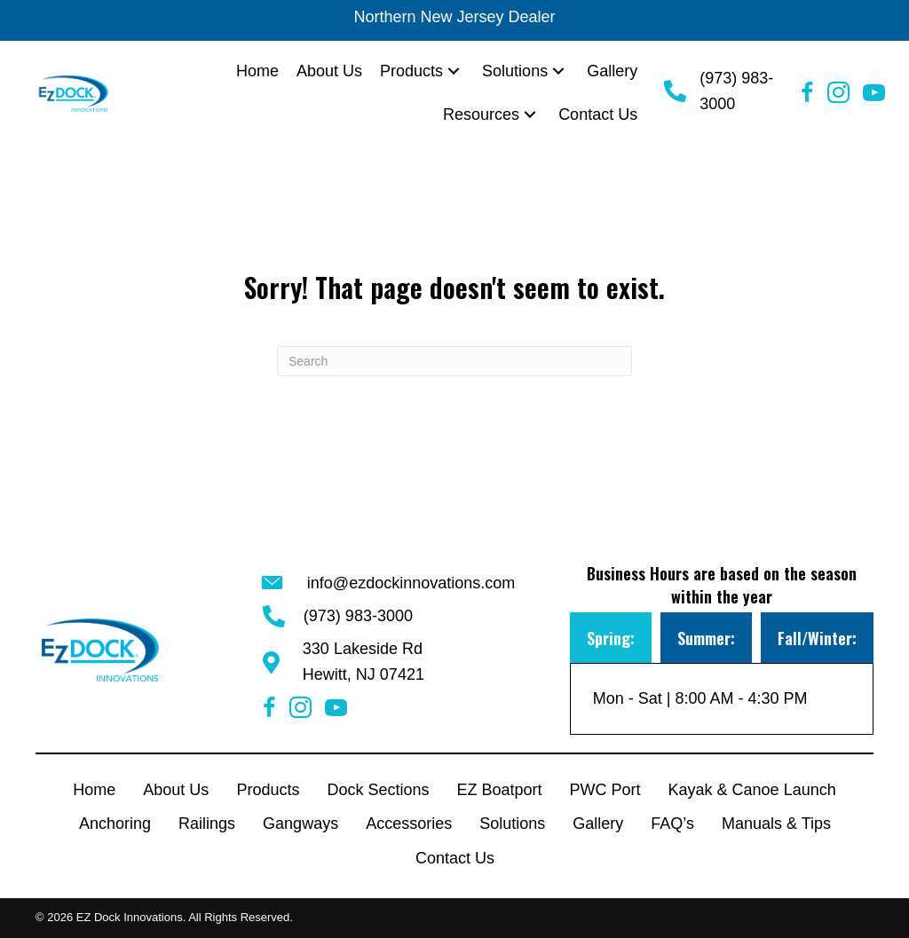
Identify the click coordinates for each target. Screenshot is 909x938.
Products (267, 790)
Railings (206, 823)
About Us (176, 790)
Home (94, 790)
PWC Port (605, 790)
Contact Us (454, 858)
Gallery (598, 823)
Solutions (512, 823)
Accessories (409, 823)
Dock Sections (378, 790)
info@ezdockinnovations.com (411, 583)
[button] (453, 71)
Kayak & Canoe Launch (752, 790)
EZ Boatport (498, 790)
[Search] (454, 361)
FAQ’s (672, 823)
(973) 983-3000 (358, 616)
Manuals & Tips (776, 823)
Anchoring (115, 823)
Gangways (300, 823)
